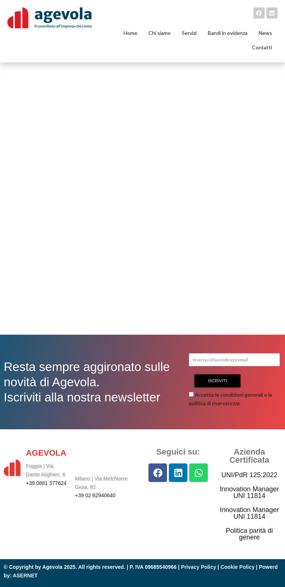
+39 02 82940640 (95, 495)
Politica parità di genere (249, 534)
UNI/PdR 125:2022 (249, 475)
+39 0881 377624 (46, 483)
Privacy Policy (198, 567)
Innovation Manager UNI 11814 (249, 492)
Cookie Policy (237, 567)
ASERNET (25, 575)
